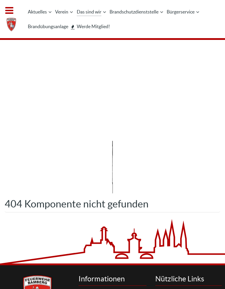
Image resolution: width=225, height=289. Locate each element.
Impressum (101, 199)
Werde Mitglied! (182, 218)
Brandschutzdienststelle (190, 211)
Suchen (174, 192)
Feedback (99, 237)
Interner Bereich (140, 271)
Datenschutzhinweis (109, 205)
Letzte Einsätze (181, 205)
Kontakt (97, 192)
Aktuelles (176, 199)
